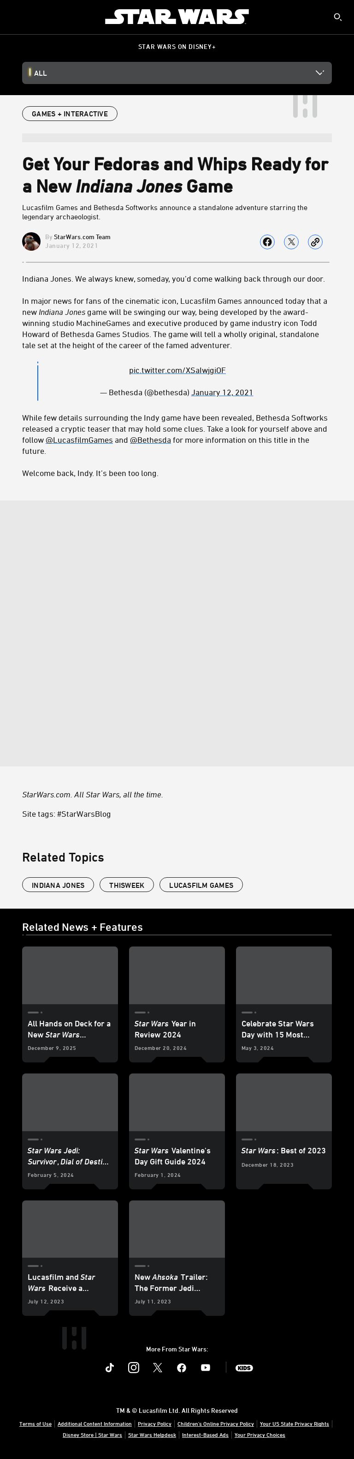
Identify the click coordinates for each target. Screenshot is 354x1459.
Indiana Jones (58, 885)
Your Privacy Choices (260, 1434)
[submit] (338, 17)
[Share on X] (291, 242)
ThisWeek (126, 885)
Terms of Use (35, 1423)
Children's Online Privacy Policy (215, 1423)
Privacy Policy (154, 1423)
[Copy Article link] (315, 242)
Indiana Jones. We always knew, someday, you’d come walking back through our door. (173, 278)
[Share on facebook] (267, 242)
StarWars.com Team (82, 237)
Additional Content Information (95, 1423)
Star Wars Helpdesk (152, 1434)
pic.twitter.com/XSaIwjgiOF (177, 369)
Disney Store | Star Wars (92, 1434)
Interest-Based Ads (205, 1434)
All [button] (40, 73)
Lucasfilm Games (201, 885)
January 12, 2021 (222, 392)
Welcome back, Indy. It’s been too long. (90, 472)
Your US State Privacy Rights (294, 1423)
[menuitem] (15, 17)
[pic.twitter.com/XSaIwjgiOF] (177, 369)
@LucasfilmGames (79, 439)
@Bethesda (150, 439)
